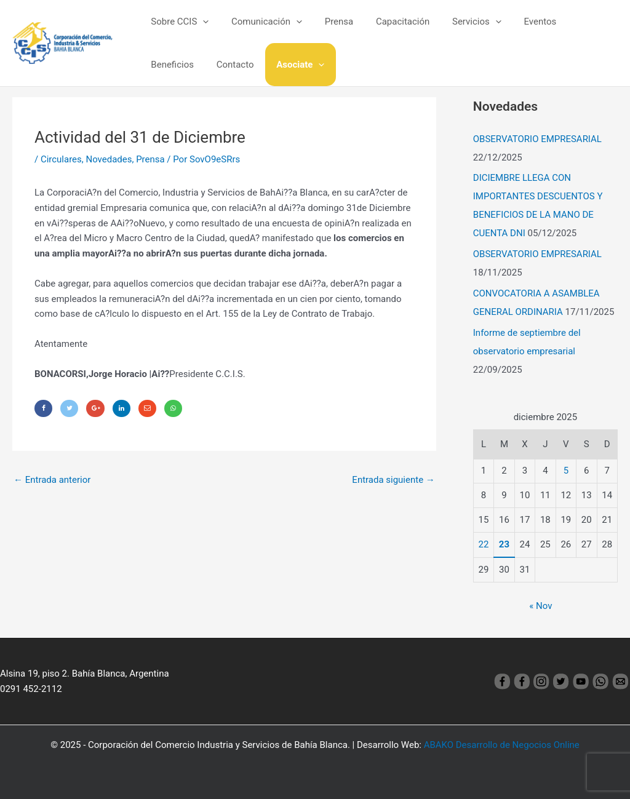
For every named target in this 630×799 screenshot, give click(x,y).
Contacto (167, 64)
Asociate (229, 64)
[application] (201, 21)
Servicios (458, 21)
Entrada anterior (52, 480)
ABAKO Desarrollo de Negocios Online (502, 744)
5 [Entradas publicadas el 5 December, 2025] (566, 470)
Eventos (517, 21)
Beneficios (574, 21)
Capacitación (388, 21)
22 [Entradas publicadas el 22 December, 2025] (484, 544)
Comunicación (260, 21)
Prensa (328, 21)
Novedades (109, 159)
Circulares (61, 159)
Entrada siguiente (393, 480)
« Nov (540, 605)
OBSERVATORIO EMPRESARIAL (537, 139)
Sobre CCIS (178, 21)
